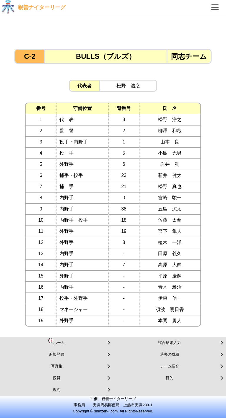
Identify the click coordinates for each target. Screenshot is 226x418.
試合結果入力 (169, 342)
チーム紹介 (169, 366)
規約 (56, 389)
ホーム (56, 341)
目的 (169, 378)
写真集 (56, 366)
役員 (56, 378)
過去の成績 (169, 354)
